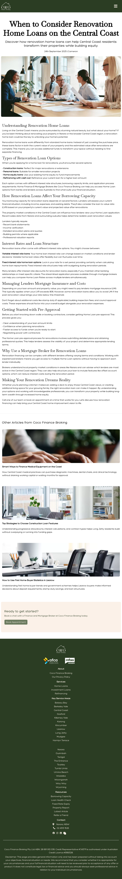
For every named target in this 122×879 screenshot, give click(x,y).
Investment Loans (61, 689)
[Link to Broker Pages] (64, 833)
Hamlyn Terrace (61, 740)
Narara (61, 749)
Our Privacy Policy (61, 677)
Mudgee (61, 736)
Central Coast (61, 710)
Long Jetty (61, 733)
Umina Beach (61, 772)
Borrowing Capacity (61, 796)
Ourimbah (61, 753)
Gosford (61, 714)
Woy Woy (61, 783)
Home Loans (61, 686)
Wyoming (61, 787)
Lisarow (61, 729)
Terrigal (61, 757)
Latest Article (61, 811)
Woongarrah (61, 779)
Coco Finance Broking (61, 673)
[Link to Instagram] (57, 833)
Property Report (61, 807)
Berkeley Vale (61, 706)
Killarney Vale (61, 717)
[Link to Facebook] (54, 833)
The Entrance (61, 761)
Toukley (61, 764)
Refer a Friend (61, 815)
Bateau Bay (61, 702)
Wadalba (61, 776)
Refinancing (61, 693)
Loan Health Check (61, 800)
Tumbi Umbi (61, 768)
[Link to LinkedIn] (61, 833)
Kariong (61, 721)
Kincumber (61, 725)
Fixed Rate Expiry (61, 804)
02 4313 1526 (61, 828)
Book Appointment (16, 622)
